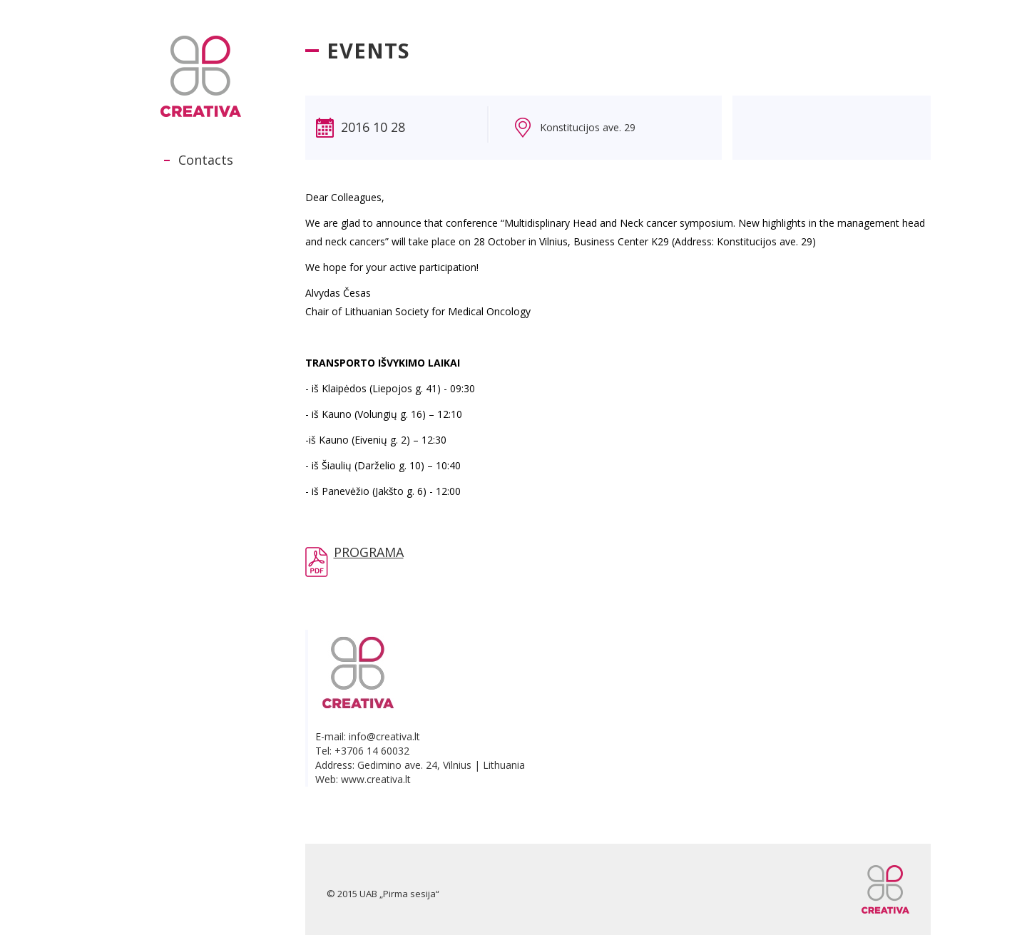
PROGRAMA (369, 552)
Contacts (205, 159)
